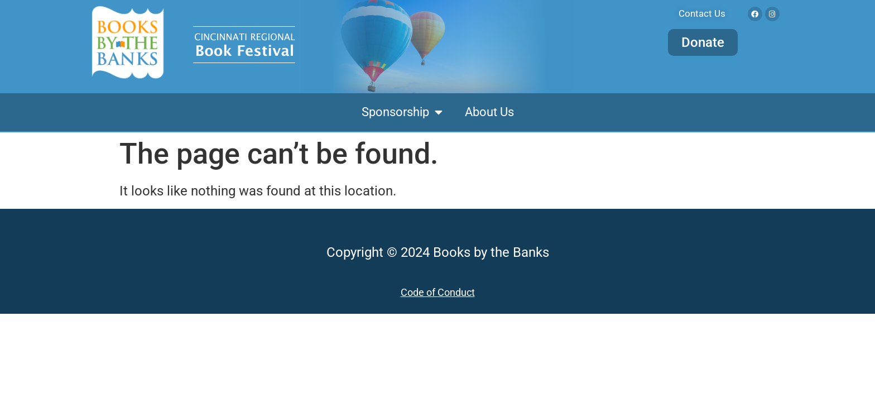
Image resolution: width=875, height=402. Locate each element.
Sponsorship (402, 112)
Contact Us (702, 13)
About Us (489, 112)
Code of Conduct (438, 292)
